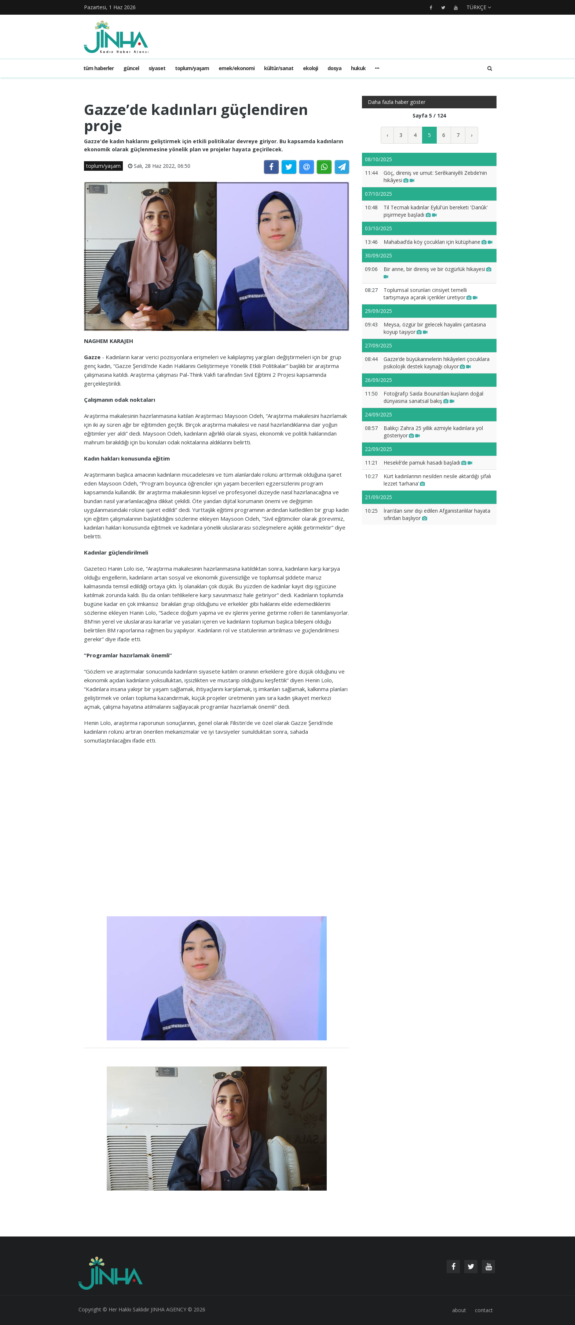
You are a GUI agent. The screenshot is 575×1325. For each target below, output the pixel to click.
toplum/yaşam (192, 68)
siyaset (157, 68)
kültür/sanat (278, 68)
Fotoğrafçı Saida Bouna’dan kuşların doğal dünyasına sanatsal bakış (433, 397)
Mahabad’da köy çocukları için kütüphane (438, 241)
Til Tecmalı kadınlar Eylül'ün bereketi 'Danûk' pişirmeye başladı (436, 211)
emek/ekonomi (236, 68)
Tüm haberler (98, 68)
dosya (334, 68)
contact (484, 1310)
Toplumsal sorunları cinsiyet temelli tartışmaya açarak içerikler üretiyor (430, 293)
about (459, 1310)
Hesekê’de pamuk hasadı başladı (428, 462)
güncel (131, 68)
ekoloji (310, 68)
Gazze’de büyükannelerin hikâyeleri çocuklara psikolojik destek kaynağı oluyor (437, 362)
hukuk (358, 68)
